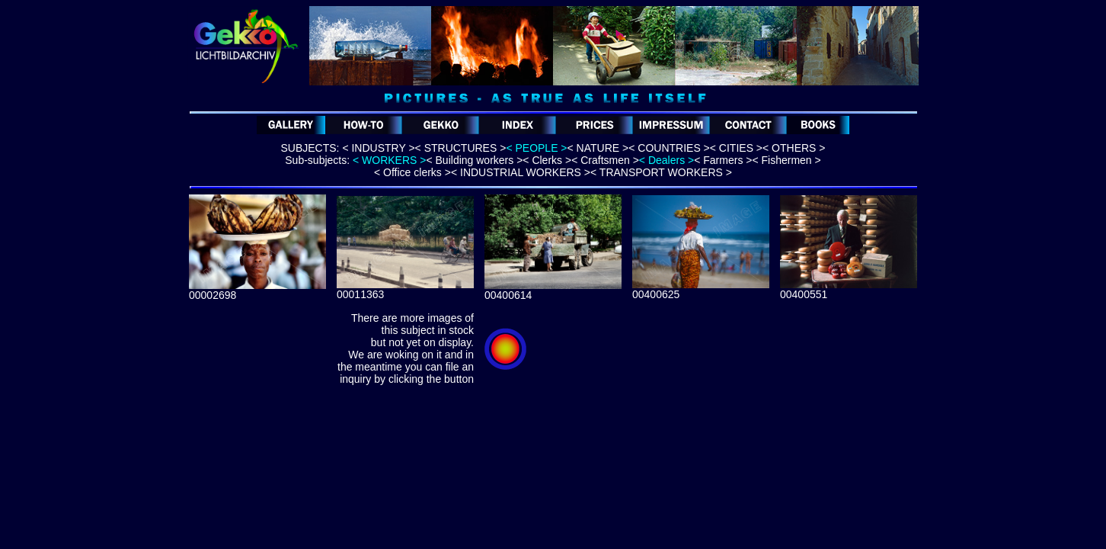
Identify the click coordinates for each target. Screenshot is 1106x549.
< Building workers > (474, 160)
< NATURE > (598, 148)
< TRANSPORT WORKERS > (661, 172)
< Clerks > (547, 160)
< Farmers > (723, 160)
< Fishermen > (786, 160)
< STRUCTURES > (461, 148)
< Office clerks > (412, 172)
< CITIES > (736, 148)
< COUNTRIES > (669, 148)
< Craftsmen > (605, 160)
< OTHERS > (793, 148)
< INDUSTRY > (378, 148)
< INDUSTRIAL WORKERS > (520, 172)
